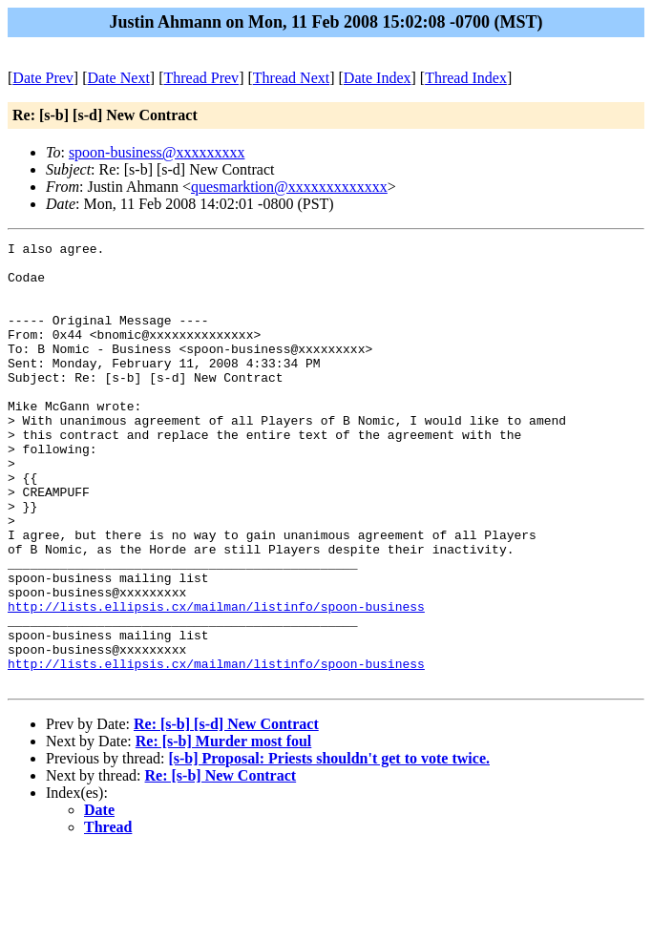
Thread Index (466, 78)
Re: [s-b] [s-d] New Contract (226, 812)
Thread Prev (201, 78)
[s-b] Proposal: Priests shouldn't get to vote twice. (329, 847)
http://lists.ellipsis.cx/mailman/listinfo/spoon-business (216, 680)
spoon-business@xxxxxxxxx (157, 152)
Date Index (377, 78)
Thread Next (291, 78)
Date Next (119, 78)
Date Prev (43, 78)
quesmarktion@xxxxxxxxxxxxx (289, 186)
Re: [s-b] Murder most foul (224, 830)
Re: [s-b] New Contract (221, 864)
